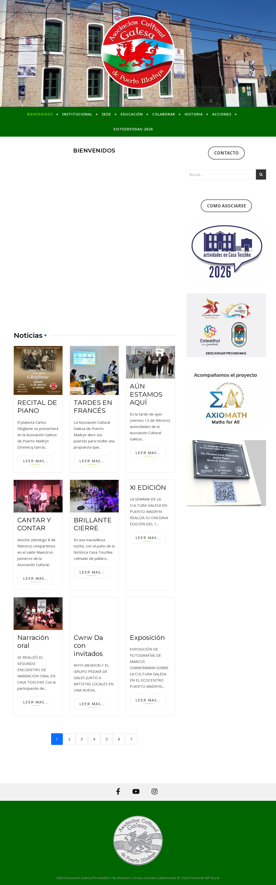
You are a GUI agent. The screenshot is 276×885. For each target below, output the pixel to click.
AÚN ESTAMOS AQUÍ (146, 394)
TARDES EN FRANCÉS (93, 407)
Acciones (221, 114)
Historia (194, 114)
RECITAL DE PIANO (37, 407)
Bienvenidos (40, 114)
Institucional (77, 114)
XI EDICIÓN (148, 488)
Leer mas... (35, 460)
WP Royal (212, 878)
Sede (106, 114)
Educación (132, 114)
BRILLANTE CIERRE (93, 524)
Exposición (147, 638)
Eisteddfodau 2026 (133, 129)
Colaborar (163, 114)
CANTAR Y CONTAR (34, 524)
